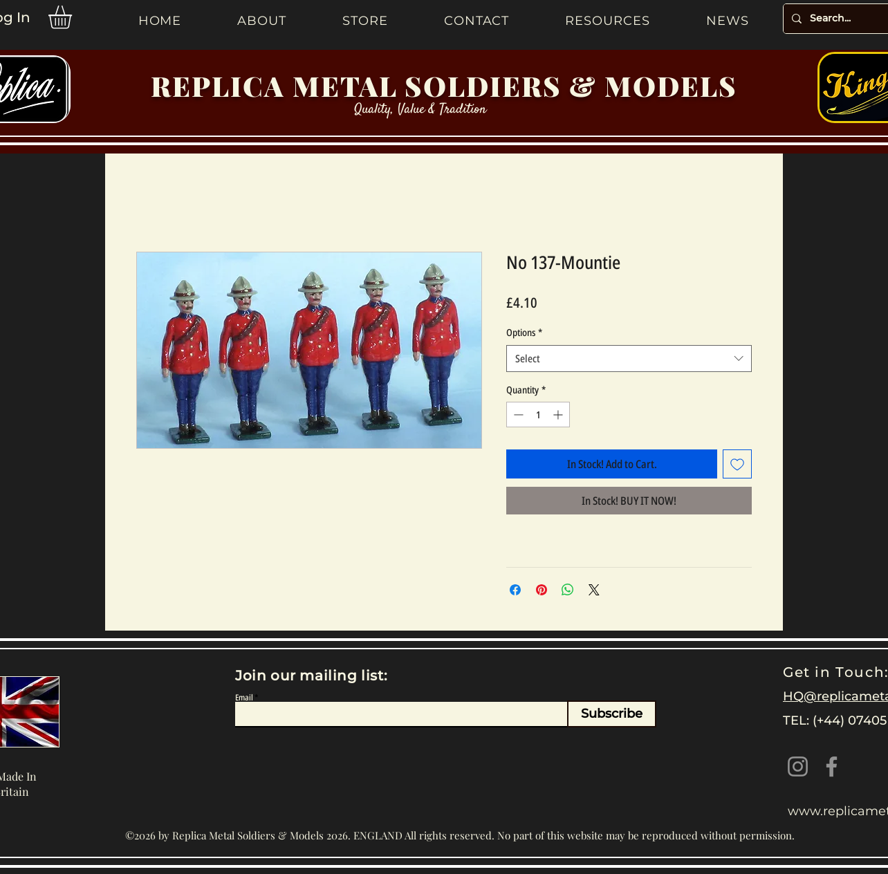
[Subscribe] (611, 713)
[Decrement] (517, 414)
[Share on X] (594, 590)
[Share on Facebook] (515, 590)
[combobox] (629, 358)
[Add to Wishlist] (737, 463)
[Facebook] (831, 766)
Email (244, 698)
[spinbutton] (538, 414)
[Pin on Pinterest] (541, 590)
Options (524, 332)
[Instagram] (797, 766)
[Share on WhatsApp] (567, 590)
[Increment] (559, 414)
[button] (73, 17)
